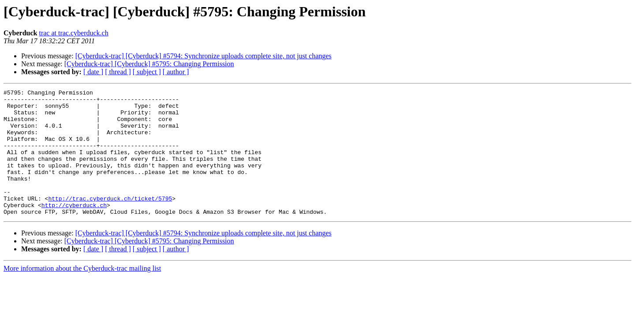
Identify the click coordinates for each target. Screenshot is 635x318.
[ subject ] (147, 72)
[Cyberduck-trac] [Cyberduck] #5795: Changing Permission (149, 64)
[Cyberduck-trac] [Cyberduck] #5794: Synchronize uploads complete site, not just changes (203, 56)
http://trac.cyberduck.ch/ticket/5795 (110, 221)
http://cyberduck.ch (74, 229)
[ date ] (93, 72)
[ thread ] (118, 72)
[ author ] (176, 72)
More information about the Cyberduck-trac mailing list (82, 293)
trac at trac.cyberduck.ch (73, 33)
